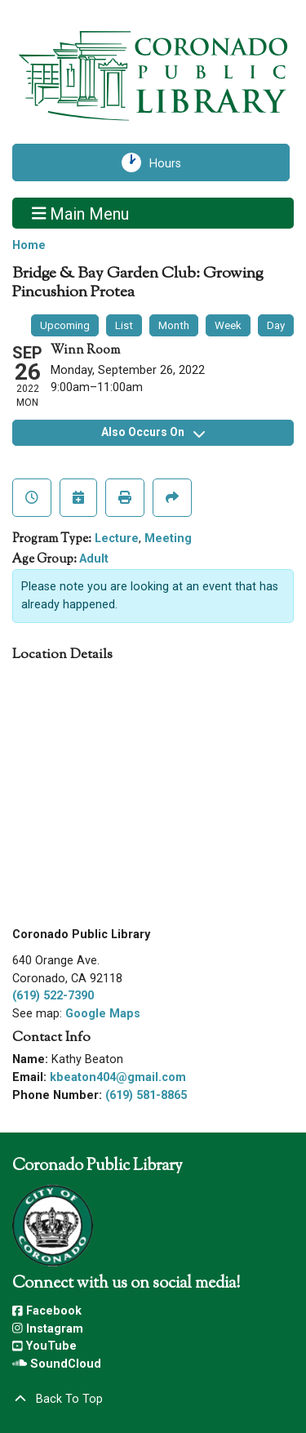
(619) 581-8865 (146, 1095)
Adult (94, 559)
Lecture (117, 538)
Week (228, 325)
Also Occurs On (153, 431)
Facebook (47, 1311)
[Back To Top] (153, 1399)
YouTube (44, 1346)
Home (29, 245)
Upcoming (65, 325)
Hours (172, 162)
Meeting (168, 538)
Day (276, 325)
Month (173, 325)
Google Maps (102, 1014)
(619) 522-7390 (53, 996)
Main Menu (81, 213)
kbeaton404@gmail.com (118, 1077)
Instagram (47, 1329)
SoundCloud (56, 1364)
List (124, 325)
